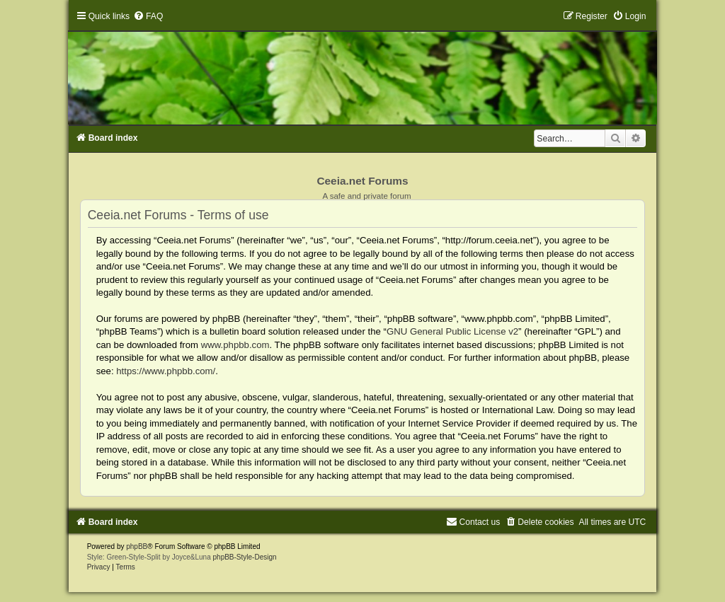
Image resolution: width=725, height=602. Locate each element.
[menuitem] (148, 16)
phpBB (136, 546)
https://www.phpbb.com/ (165, 371)
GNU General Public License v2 (452, 331)
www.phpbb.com (235, 345)
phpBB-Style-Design (245, 557)
